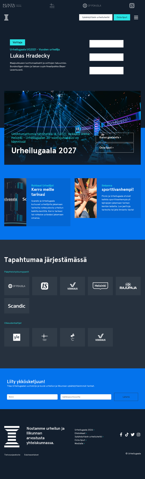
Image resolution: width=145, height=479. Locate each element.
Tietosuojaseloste (12, 455)
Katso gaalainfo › (110, 137)
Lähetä (126, 396)
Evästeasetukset (31, 455)
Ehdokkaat (80, 433)
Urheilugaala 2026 (84, 429)
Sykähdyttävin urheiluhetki (95, 17)
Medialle (79, 443)
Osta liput (122, 17)
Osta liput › (106, 147)
